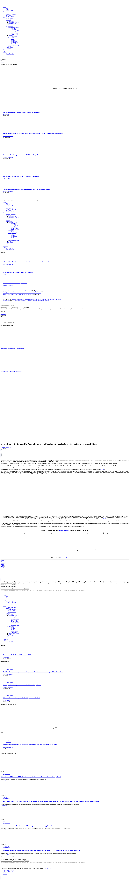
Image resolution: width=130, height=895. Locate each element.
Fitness (12, 39)
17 (102, 469)
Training (13, 40)
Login (4, 52)
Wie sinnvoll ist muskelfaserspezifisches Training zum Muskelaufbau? (21, 176)
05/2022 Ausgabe (64, 530)
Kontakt (5, 874)
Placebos (42, 467)
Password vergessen (10, 54)
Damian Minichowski (5, 577)
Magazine (5, 49)
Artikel (4, 17)
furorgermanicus (6, 300)
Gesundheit (13, 29)
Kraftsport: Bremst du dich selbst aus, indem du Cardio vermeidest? (17, 290)
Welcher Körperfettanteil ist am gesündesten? (15, 283)
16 (62, 461)
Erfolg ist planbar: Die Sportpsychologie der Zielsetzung (18, 272)
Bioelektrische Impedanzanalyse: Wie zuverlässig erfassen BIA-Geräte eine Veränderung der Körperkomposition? (33, 133)
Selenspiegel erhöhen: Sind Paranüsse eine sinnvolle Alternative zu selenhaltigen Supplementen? (28, 261)
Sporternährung (14, 33)
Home (4, 7)
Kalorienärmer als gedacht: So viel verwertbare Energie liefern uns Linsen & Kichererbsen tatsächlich (30, 744)
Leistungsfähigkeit (15, 30)
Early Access (8, 48)
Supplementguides (15, 36)
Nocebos (48, 467)
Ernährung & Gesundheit (11, 14)
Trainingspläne (14, 41)
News (4, 11)
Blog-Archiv (3, 753)
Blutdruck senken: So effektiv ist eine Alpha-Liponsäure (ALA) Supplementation (28, 826)
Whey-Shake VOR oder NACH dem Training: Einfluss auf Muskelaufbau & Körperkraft (31, 777)
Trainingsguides (14, 42)
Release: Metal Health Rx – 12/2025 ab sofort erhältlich (17, 655)
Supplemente (8, 15)
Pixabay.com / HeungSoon (65, 557)
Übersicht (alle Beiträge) (11, 18)
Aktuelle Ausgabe (9, 47)
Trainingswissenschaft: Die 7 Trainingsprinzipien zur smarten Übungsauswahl (19, 291)
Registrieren (5, 50)
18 (103, 469)
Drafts (9, 46)
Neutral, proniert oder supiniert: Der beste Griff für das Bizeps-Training (22, 155)
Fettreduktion (14, 28)
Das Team (5, 872)
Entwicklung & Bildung (13, 45)
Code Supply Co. (47, 868)
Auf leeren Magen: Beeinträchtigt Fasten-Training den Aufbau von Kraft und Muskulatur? (27, 189)
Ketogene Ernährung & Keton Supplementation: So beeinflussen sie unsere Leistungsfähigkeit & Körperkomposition (40, 850)
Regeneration (14, 43)
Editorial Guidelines (10, 10)
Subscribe (27, 307)
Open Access (8, 20)
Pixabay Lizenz (75, 557)
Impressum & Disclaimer (8, 870)
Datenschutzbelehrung (8, 871)
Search (14, 584)
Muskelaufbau (14, 31)
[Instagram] (3, 60)
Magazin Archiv (9, 26)
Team (7, 8)
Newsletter (8, 9)
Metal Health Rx (9, 13)
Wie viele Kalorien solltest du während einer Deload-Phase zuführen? (21, 112)
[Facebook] (3, 59)
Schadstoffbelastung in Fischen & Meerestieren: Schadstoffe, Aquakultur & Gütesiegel (30, 300)
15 (92, 460)
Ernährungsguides (15, 34)
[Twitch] (2, 62)
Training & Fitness (10, 16)
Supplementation (12, 23)
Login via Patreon (9, 53)
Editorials (8, 24)
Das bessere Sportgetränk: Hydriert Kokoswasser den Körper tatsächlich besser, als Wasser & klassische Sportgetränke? (36, 299)
